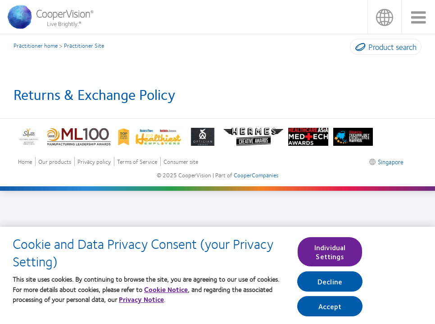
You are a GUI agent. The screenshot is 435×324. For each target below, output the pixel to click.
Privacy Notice (141, 302)
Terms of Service (137, 162)
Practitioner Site (84, 45)
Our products (54, 162)
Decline (329, 284)
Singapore (384, 17)
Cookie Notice (166, 292)
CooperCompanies (256, 175)
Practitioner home (36, 45)
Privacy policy (94, 162)
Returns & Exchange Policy (94, 94)
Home (25, 162)
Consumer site (180, 162)
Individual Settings (330, 255)
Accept (330, 309)
